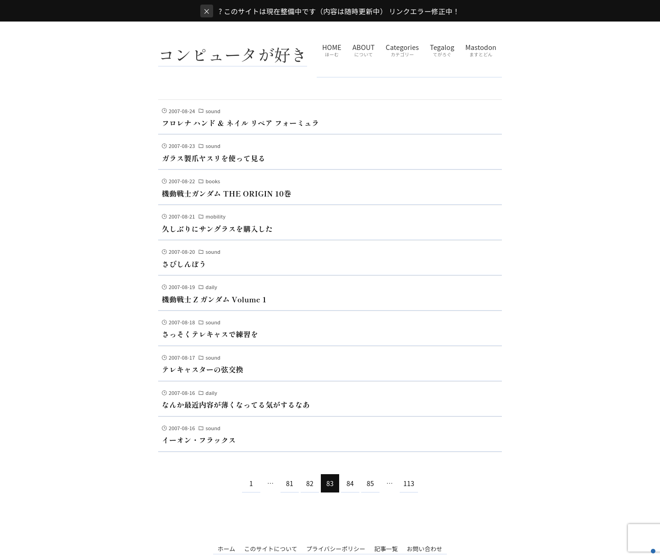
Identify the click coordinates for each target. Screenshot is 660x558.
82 (310, 483)
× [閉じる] (206, 11)
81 (289, 483)
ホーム (227, 548)
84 (350, 483)
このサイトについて (270, 548)
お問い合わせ (424, 548)
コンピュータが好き (232, 54)
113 (408, 483)
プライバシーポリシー (335, 548)
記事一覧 (386, 548)
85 (370, 483)
